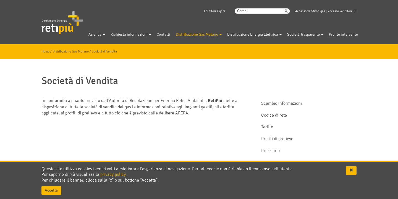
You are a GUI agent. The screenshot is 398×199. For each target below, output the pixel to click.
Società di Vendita (104, 51)
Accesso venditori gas (310, 11)
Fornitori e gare (214, 11)
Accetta (51, 190)
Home (45, 51)
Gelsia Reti (54, 19)
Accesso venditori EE (342, 11)
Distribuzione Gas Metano (71, 51)
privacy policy (112, 174)
